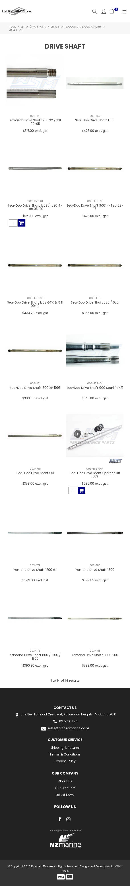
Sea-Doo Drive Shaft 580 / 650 (95, 302)
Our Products (65, 788)
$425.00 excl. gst (95, 130)
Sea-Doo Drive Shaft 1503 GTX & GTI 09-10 (35, 304)
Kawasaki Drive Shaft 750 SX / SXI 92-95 (35, 122)
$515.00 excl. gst (35, 130)
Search (94, 11)
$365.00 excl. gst (95, 313)
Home (12, 26)
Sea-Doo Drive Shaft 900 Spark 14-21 (94, 387)
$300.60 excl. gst (35, 398)
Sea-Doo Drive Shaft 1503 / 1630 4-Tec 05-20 (35, 207)
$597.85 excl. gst (95, 580)
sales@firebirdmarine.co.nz (65, 728)
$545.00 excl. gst (95, 398)
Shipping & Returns (65, 747)
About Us (65, 781)
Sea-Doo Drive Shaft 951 (35, 473)
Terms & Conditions (65, 754)
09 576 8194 (65, 721)
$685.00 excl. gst (95, 483)
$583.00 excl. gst (95, 665)
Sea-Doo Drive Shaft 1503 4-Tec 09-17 (94, 207)
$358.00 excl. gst (35, 483)
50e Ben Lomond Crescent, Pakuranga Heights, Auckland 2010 (65, 714)
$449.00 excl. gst (35, 580)
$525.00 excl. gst (35, 216)
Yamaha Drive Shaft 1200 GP (35, 569)
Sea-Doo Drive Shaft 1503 (94, 120)
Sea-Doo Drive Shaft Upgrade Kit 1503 (95, 475)
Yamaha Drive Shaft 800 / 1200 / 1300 (35, 657)
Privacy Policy (65, 761)
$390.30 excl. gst (35, 665)
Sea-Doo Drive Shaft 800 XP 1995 (35, 387)
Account (103, 11)
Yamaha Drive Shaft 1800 (94, 569)
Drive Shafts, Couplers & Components (76, 26)
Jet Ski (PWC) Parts (33, 26)
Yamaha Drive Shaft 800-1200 (94, 655)
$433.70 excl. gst (35, 313)
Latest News (65, 794)
